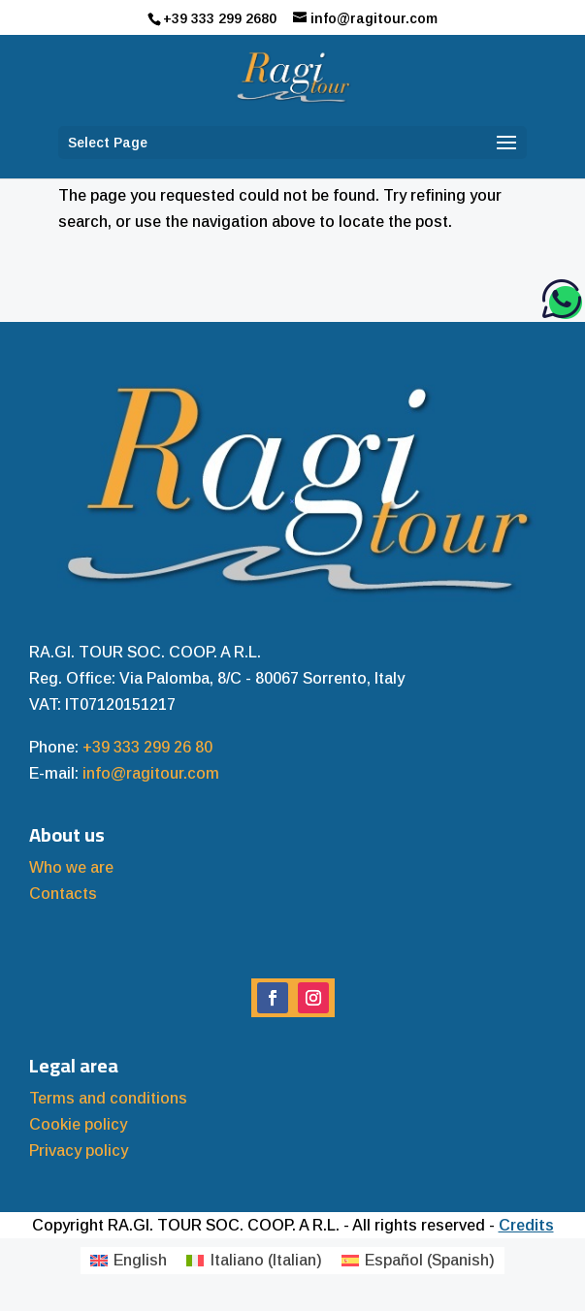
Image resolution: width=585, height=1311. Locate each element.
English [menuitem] (140, 1260)
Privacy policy (78, 1150)
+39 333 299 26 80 (147, 747)
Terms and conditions (108, 1098)
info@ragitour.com (150, 773)
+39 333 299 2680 (219, 18)
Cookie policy (78, 1124)
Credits (526, 1225)
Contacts (63, 893)
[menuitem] (129, 1260)
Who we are (71, 867)
